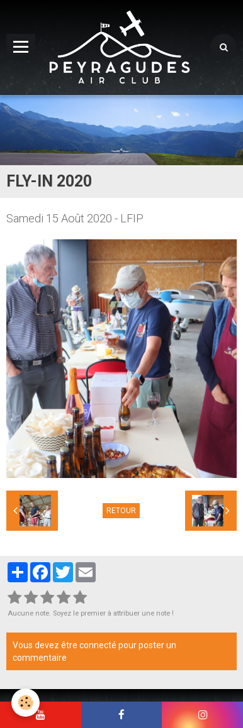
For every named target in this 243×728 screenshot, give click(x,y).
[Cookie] (25, 702)
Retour (121, 510)
